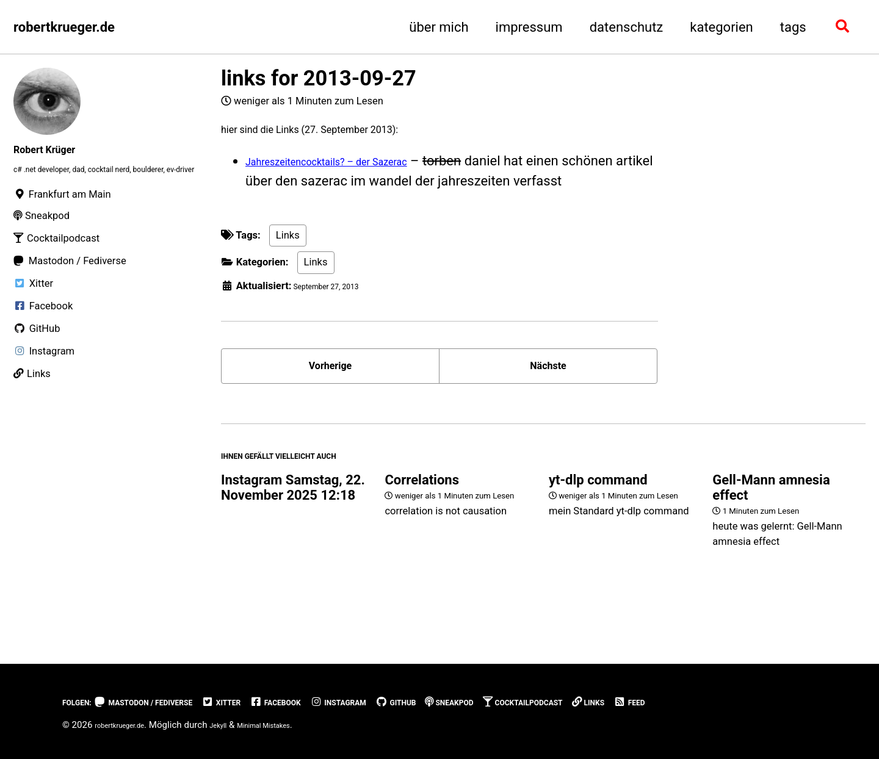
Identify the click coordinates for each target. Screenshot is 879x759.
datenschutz (625, 27)
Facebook (335, 702)
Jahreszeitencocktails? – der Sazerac (356, 170)
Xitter (269, 702)
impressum (527, 27)
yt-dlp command (598, 512)
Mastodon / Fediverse (171, 702)
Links (288, 244)
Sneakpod (551, 702)
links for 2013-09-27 (318, 78)
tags (791, 27)
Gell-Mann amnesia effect (771, 520)
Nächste (548, 381)
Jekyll (239, 725)
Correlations (422, 512)
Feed (776, 702)
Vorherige (330, 381)
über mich (437, 27)
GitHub (484, 702)
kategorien (720, 27)
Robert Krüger (55, 148)
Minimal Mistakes (298, 725)
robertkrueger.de (64, 27)
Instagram (413, 702)
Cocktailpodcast (645, 702)
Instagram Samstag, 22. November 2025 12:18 (293, 520)
